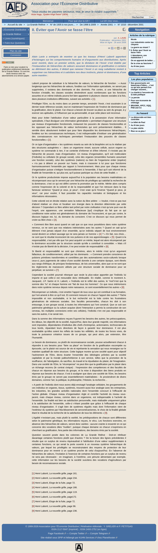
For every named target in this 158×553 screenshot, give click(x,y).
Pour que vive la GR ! (79, 21)
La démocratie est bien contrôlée (141, 118)
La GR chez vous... (110, 21)
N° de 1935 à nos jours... (62, 24)
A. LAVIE (122, 38)
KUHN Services (86, 537)
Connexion (15, 55)
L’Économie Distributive (14, 29)
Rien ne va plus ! (138, 131)
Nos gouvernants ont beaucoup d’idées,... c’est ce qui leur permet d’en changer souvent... (142, 86)
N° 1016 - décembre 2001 (130, 24)
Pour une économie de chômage (141, 101)
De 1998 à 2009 (88, 24)
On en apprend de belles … (143, 60)
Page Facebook (56, 533)
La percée (135, 98)
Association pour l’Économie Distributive (64, 4)
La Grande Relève (36, 24)
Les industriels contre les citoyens (142, 43)
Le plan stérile (137, 128)
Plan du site (16, 51)
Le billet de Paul (138, 122)
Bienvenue (48, 21)
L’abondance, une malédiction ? (139, 56)
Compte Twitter (77, 533)
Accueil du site (15, 24)
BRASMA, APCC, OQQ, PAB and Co (141, 107)
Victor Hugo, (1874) (49, 14)
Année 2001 (107, 24)
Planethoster (109, 537)
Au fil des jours (137, 66)
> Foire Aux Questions (14, 43)
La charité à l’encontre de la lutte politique (142, 93)
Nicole (133, 39)
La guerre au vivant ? (140, 47)
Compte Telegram (99, 533)
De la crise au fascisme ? (142, 63)
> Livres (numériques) (14, 38)
